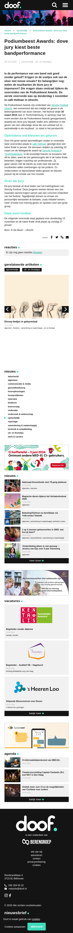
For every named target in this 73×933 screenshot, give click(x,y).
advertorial (13, 376)
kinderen (16, 328)
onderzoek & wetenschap (20, 414)
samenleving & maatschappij (32, 328)
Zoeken (54, 5)
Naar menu (65, 5)
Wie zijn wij (36, 851)
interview (12, 399)
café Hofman (39, 144)
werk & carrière (15, 437)
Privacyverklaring (36, 862)
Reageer (37, 252)
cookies (36, 919)
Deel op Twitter (56, 237)
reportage (13, 421)
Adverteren (36, 855)
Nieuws (10, 371)
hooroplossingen (16, 391)
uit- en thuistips (43, 61)
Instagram (6, 895)
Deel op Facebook (51, 237)
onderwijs (13, 410)
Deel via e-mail (67, 237)
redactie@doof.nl (15, 888)
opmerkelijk (27, 61)
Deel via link (62, 237)
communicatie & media (19, 384)
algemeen (8, 328)
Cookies (37, 865)
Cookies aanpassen (15, 926)
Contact (36, 858)
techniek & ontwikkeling (20, 429)
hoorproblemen (15, 395)
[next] (65, 309)
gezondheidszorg (16, 388)
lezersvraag (13, 406)
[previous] (7, 309)
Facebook (10, 895)
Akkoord (36, 926)
